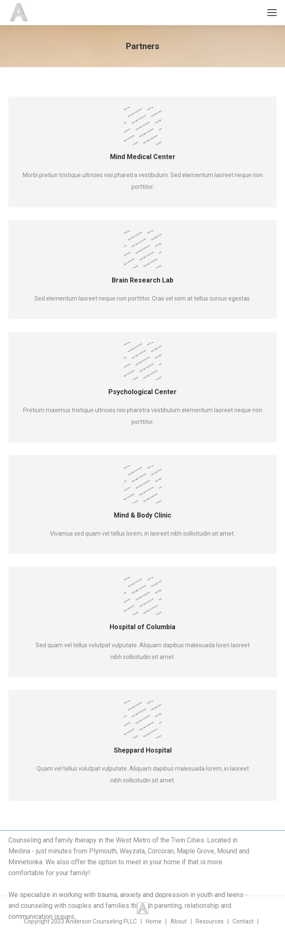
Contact (243, 921)
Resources (210, 921)
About (178, 921)
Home (154, 921)
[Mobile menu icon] (272, 12)
